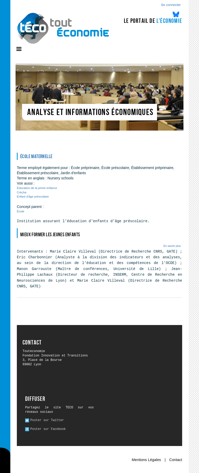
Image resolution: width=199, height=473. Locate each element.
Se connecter (171, 5)
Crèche (21, 192)
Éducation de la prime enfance (37, 188)
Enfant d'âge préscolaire (33, 196)
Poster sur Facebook (48, 429)
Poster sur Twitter (47, 420)
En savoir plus (172, 245)
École (20, 211)
